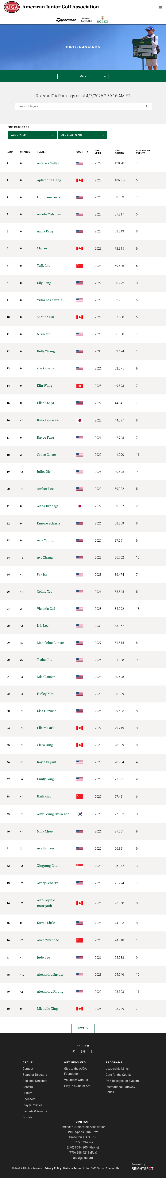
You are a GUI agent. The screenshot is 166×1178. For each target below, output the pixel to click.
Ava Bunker (46, 848)
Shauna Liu (45, 317)
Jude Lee (43, 957)
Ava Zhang (45, 557)
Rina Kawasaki (48, 420)
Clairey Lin (45, 248)
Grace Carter (46, 455)
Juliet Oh (43, 471)
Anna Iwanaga (48, 506)
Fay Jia (42, 574)
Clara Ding (45, 745)
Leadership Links (117, 1068)
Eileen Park (45, 728)
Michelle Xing (47, 1008)
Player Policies (32, 1105)
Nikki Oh (43, 334)
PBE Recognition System (122, 1081)
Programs (114, 1062)
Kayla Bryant (46, 762)
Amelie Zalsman (49, 214)
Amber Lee (45, 489)
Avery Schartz (47, 883)
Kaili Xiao (44, 796)
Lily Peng (44, 283)
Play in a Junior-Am (77, 1086)
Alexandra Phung (50, 991)
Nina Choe (45, 831)
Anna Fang (45, 231)
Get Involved (75, 1062)
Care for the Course (118, 1075)
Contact (28, 1068)
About (28, 1062)
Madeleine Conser (50, 643)
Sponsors (29, 1099)
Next (83, 1028)
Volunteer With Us (76, 1080)
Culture (27, 1093)
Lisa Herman (47, 711)
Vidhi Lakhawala (49, 300)
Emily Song (45, 779)
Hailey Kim (45, 694)
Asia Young (45, 540)
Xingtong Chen (48, 866)
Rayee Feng (45, 437)
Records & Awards (35, 1111)
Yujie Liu (43, 265)
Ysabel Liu (44, 660)
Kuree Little (46, 923)
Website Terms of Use (76, 1168)
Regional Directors (35, 1081)
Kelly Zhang (46, 351)
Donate (27, 1117)
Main (83, 76)
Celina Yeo (44, 591)
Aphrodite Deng (49, 180)
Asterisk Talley (48, 163)
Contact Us (112, 1168)
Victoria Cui (46, 609)
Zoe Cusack (45, 368)
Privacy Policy (52, 1168)
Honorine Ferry (49, 197)
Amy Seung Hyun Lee (53, 814)
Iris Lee (42, 625)
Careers (28, 1087)
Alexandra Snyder (50, 974)
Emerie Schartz (48, 523)
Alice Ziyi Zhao (48, 940)
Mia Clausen (46, 677)
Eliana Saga (45, 403)
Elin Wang (44, 385)
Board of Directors (35, 1075)
